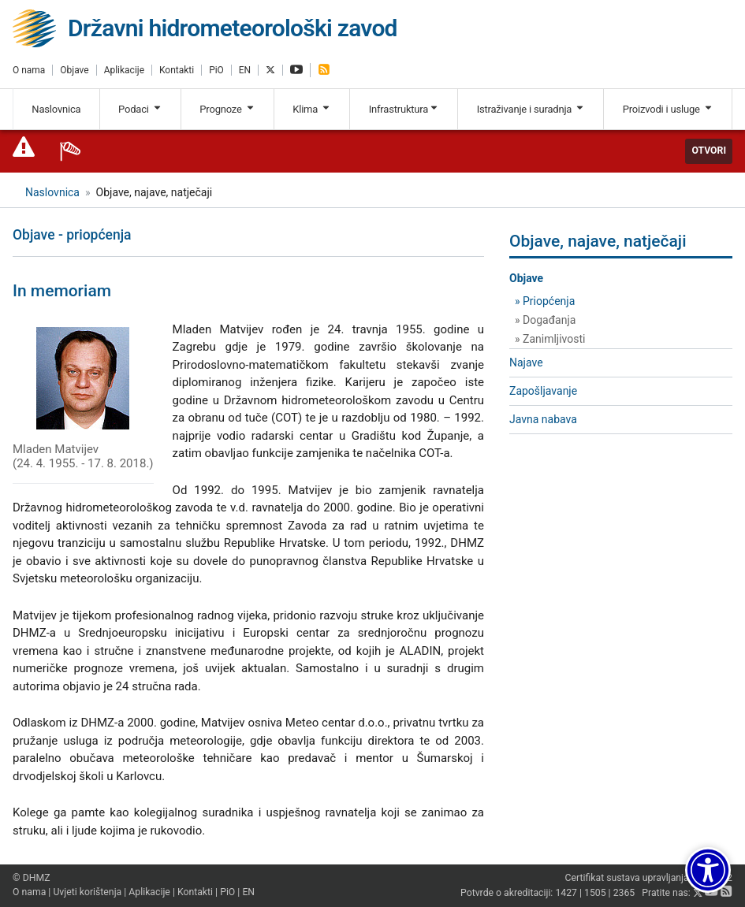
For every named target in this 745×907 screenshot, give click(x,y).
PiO (216, 70)
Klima (311, 109)
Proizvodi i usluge (668, 109)
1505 (595, 893)
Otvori (708, 150)
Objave (74, 70)
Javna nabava (543, 419)
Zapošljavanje (543, 391)
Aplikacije (124, 70)
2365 (624, 893)
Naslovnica (56, 109)
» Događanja (545, 320)
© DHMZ (31, 877)
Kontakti (176, 70)
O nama (29, 70)
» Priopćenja (545, 301)
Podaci (140, 109)
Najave (526, 362)
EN (245, 70)
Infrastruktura (404, 109)
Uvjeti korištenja (87, 892)
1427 (566, 893)
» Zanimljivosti (550, 339)
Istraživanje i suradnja (531, 109)
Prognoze (227, 109)
